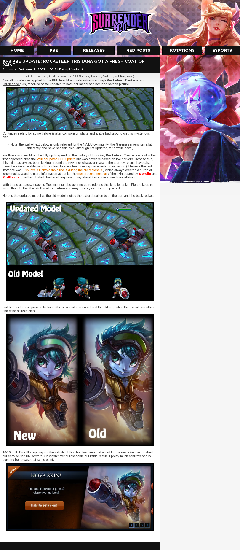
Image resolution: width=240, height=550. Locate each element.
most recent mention (92, 173)
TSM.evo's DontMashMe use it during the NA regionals (62, 170)
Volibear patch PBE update (56, 159)
